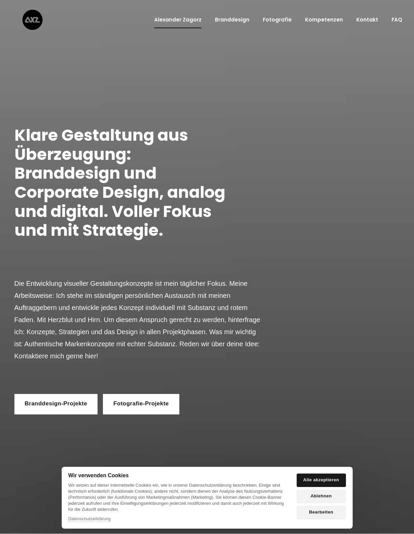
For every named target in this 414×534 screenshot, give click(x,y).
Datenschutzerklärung (89, 518)
